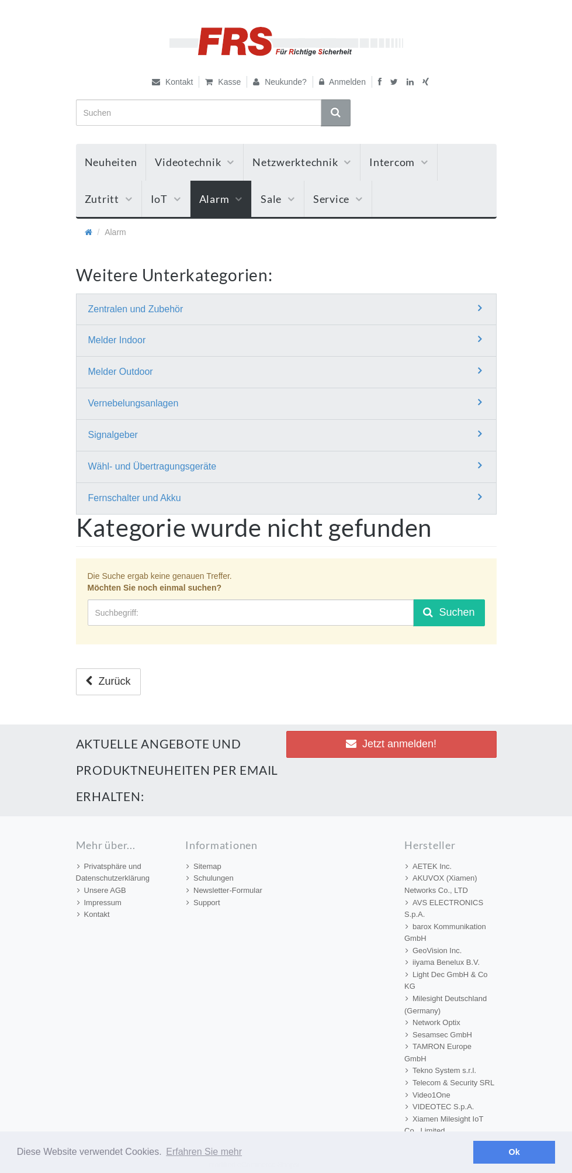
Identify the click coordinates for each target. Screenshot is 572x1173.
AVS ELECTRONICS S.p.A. (443, 908)
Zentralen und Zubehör (284, 308)
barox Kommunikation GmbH (445, 932)
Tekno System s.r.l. (440, 1070)
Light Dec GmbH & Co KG (446, 980)
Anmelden (342, 82)
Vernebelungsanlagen (284, 402)
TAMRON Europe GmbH (438, 1052)
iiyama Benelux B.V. (442, 962)
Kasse (223, 82)
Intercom (398, 162)
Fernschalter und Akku (284, 497)
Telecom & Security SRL (449, 1082)
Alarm (221, 198)
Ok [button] (514, 1152)
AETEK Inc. (428, 866)
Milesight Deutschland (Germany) (445, 1004)
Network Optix (432, 1022)
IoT (166, 198)
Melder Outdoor (284, 371)
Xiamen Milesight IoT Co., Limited (443, 1125)
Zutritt (109, 198)
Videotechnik (194, 162)
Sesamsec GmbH (438, 1034)
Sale (278, 198)
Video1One (427, 1095)
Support (203, 902)
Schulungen (210, 878)
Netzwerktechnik (301, 162)
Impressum (99, 902)
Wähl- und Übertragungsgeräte (284, 465)
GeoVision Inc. (433, 950)
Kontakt (172, 82)
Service (338, 198)
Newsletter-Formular (224, 890)
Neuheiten (111, 162)
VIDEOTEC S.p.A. (439, 1106)
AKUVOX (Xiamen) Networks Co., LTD (440, 884)
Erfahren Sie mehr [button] (204, 1152)
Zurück (108, 681)
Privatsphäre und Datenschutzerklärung (113, 872)
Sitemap (203, 866)
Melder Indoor (284, 339)
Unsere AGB (101, 890)
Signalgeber (284, 434)
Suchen (448, 612)
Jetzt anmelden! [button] (391, 744)
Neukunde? (280, 82)
